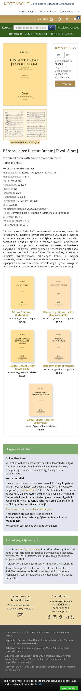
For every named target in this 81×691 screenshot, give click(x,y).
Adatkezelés (55, 640)
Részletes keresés (68, 27)
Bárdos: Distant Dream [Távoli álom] (22, 367)
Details (38, 684)
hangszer (41, 34)
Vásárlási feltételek (37, 640)
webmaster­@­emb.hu (27, 643)
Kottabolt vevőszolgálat (18, 632)
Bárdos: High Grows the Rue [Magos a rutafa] (58, 314)
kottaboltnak (29, 490)
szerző (28, 34)
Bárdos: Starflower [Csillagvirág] (22, 314)
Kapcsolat (11, 640)
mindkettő (57, 34)
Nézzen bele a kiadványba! (24, 142)
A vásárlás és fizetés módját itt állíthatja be (29, 509)
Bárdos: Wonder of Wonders (58, 365)
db (67, 54)
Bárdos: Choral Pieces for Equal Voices (41, 421)
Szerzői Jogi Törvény (29, 549)
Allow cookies (68, 688)
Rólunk (21, 640)
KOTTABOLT (17, 4)
